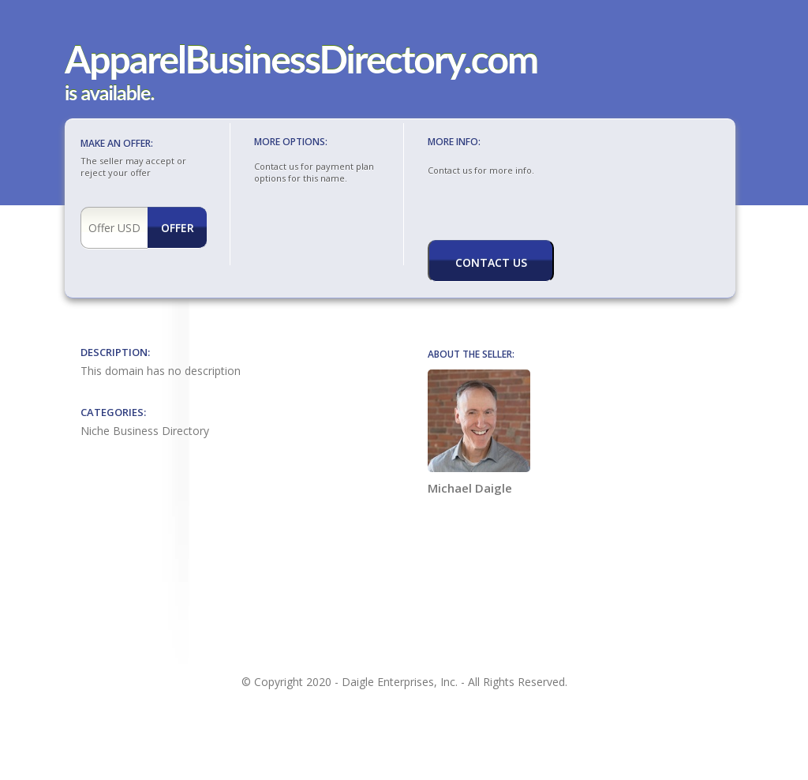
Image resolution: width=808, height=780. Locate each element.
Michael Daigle (479, 432)
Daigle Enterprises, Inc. (400, 681)
